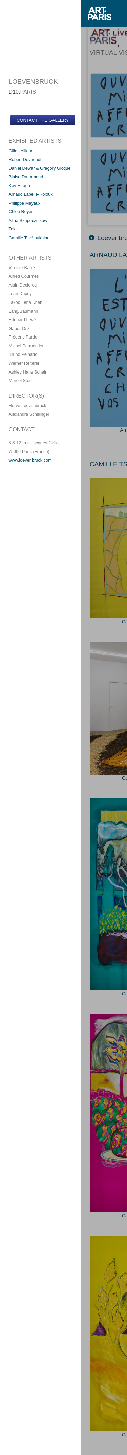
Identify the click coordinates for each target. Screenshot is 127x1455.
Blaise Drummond (26, 176)
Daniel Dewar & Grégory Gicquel (40, 168)
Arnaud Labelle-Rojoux (31, 194)
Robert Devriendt (25, 159)
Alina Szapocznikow (28, 220)
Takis (14, 228)
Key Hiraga (19, 185)
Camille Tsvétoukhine (29, 237)
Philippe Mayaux (25, 203)
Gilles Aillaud (21, 150)
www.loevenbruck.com (30, 460)
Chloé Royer (21, 211)
